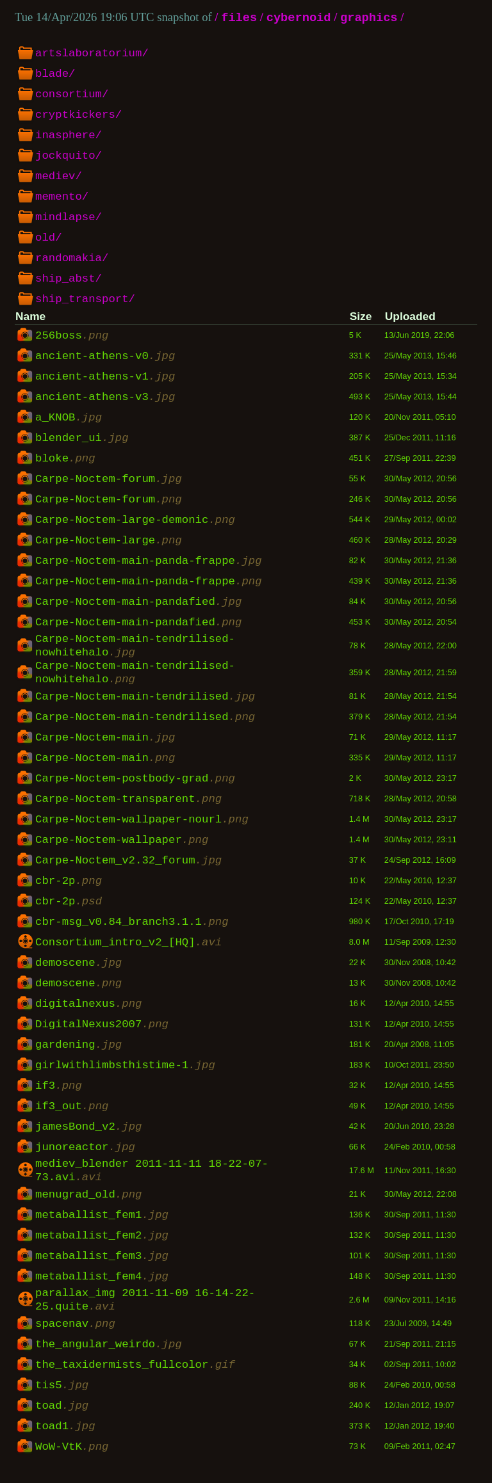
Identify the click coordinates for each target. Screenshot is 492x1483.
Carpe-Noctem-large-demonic (135, 520)
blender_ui (82, 438)
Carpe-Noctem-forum (108, 479)
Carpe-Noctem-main (105, 745)
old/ (48, 238)
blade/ (55, 75)
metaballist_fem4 (101, 1288)
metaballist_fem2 (101, 1247)
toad (61, 1421)
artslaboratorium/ (92, 54)
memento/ (61, 197)
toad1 (65, 1442)
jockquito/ (68, 156)
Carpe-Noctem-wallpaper (121, 848)
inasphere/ (68, 136)
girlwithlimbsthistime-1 (125, 1073)
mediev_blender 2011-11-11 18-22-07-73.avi (151, 1181)
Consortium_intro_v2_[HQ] (128, 950)
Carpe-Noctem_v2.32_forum (128, 868)
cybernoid (298, 18)
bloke (65, 459)
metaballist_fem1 (101, 1227)
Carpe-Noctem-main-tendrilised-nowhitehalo (135, 648)
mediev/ (58, 177)
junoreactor (85, 1155)
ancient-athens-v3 (105, 397)
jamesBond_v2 (88, 1134)
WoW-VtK (71, 1462)
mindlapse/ (68, 218)
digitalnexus (88, 1012)
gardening (78, 1053)
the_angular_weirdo (108, 1360)
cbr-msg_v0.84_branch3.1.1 (132, 930)
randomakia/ (71, 259)
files (239, 18)
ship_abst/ (68, 279)
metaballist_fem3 (101, 1268)
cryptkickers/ (78, 116)
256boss (71, 336)
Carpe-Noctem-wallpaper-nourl (142, 827)
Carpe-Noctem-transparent (128, 807)
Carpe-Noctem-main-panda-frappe (148, 561)
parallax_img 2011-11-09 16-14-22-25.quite (145, 1314)
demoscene (78, 971)
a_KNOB (68, 418)
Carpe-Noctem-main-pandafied (138, 602)
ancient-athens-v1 (105, 377)
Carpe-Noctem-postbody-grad (135, 786)
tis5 (61, 1401)
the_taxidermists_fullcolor (135, 1380)
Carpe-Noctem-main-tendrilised (145, 704)
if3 (58, 1094)
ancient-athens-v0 (105, 356)
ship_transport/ (85, 300)
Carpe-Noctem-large (108, 541)
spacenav (75, 1339)
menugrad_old (88, 1206)
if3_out (71, 1114)
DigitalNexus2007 (101, 1032)
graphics (369, 18)
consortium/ (71, 95)
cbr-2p (68, 889)
